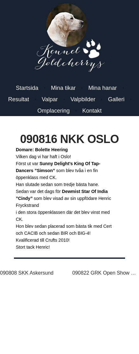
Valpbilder (83, 99)
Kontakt (92, 111)
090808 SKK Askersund (27, 273)
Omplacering (53, 111)
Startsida (27, 88)
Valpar (50, 99)
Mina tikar (63, 88)
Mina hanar (102, 88)
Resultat (18, 99)
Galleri (116, 99)
